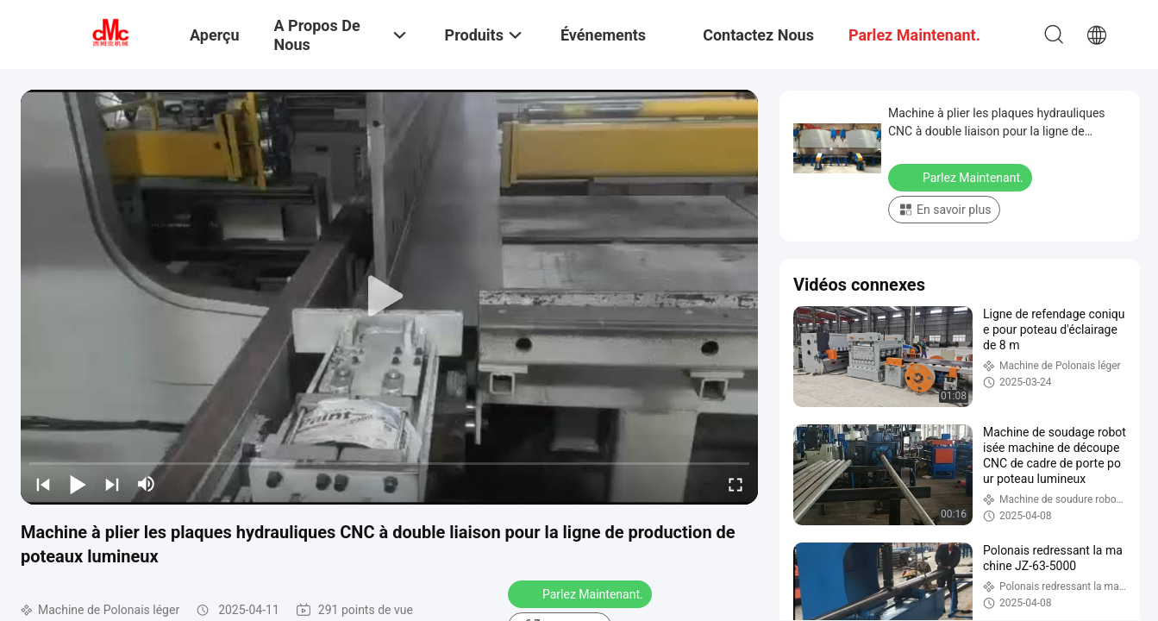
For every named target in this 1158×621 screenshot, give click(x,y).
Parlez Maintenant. (581, 593)
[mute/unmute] (146, 484)
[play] (389, 296)
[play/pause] (77, 484)
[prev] (43, 484)
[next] (112, 484)
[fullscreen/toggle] (735, 484)
